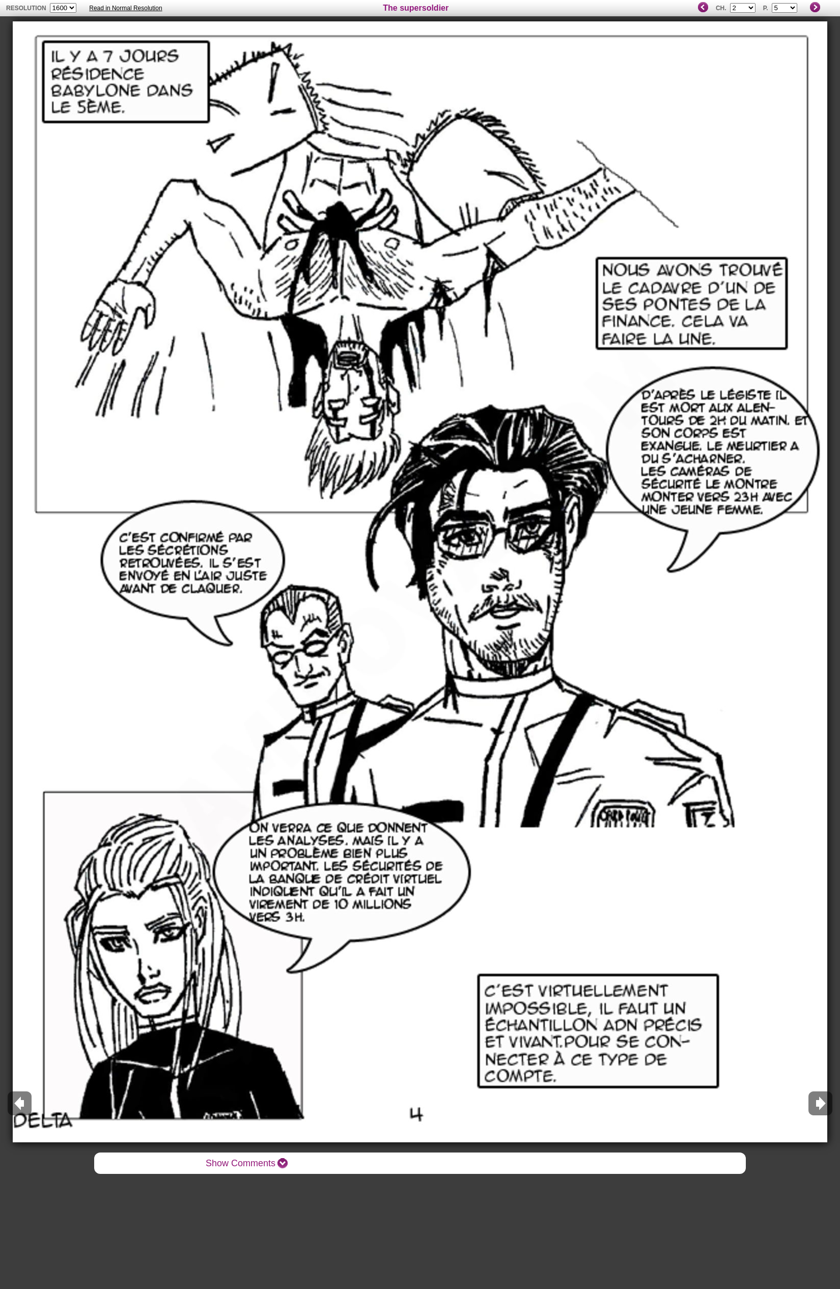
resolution (27, 8)
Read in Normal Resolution (125, 8)
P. (765, 8)
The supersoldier (416, 8)
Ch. (721, 8)
